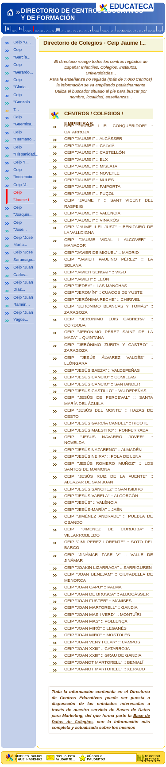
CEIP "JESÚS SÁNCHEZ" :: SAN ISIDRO (103, 489)
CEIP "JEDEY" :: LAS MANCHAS (95, 285)
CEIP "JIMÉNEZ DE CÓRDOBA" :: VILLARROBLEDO (108, 531)
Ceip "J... (21, 185)
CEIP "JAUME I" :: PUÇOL (89, 193)
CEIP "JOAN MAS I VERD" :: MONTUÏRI (102, 614)
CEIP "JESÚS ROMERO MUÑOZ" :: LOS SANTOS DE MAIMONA (108, 466)
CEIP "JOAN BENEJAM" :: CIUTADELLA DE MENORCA (108, 577)
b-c (21, 31)
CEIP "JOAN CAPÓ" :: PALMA (93, 586)
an (14, 31)
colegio (124, 31)
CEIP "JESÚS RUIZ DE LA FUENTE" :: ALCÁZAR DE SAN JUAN (108, 479)
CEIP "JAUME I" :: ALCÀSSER (93, 138)
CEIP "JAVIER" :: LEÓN (86, 278)
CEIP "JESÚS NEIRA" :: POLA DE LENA (102, 456)
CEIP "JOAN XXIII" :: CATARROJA (97, 648)
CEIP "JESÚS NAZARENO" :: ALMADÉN (103, 449)
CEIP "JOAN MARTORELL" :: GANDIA (101, 607)
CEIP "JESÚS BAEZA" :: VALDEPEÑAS (102, 370)
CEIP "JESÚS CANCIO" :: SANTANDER (102, 384)
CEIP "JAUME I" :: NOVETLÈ (92, 173)
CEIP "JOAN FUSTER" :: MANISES (97, 600)
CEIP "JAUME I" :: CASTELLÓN (94, 152)
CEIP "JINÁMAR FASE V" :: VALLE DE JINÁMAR (108, 557)
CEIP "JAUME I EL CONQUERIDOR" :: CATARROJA (108, 128)
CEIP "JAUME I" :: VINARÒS (91, 220)
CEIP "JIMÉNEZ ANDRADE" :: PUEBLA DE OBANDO (108, 519)
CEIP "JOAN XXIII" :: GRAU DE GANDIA (103, 655)
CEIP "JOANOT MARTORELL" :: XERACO (104, 668)
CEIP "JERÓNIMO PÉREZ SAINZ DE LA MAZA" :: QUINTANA (108, 334)
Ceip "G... (22, 42)
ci (113, 31)
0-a (9, 31)
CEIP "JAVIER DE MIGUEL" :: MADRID (101, 252)
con (151, 31)
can (28, 31)
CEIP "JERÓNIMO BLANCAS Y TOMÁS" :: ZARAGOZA (108, 309)
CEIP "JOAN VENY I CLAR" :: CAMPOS (102, 641)
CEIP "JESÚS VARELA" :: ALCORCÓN (101, 495)
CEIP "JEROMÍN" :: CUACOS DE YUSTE (103, 292)
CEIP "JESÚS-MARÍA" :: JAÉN (93, 509)
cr (160, 31)
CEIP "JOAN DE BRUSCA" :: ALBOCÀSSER (106, 594)
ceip (39, 31)
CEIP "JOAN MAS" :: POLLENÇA (95, 621)
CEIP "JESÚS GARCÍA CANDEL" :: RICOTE (106, 422)
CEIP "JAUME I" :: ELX (86, 159)
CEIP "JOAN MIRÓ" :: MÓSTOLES (97, 634)
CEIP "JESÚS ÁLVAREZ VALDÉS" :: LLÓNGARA (108, 360)
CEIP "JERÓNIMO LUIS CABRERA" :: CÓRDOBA (108, 321)
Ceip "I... (21, 162)
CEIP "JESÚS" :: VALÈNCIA (90, 502)
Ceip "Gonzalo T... (21, 102)
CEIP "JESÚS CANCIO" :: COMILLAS (100, 376)
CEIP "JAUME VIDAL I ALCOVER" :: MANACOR (108, 242)
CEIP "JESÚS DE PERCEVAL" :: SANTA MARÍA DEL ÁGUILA (108, 400)
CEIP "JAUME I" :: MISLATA (90, 166)
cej (96, 31)
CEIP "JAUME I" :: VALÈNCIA (92, 212)
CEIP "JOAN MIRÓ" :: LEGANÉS (95, 628)
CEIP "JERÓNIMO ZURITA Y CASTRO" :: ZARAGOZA (108, 347)
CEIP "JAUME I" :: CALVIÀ (89, 145)
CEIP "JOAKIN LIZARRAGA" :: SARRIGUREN (108, 567)
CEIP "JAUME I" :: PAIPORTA (92, 186)
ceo (105, 31)
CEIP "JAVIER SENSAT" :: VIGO (95, 271)
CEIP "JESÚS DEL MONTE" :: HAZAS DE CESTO (108, 413)
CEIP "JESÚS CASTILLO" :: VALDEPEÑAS (105, 390)
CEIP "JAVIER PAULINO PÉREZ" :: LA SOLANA (108, 262)
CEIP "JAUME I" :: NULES (89, 179)
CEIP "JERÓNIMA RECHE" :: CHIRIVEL (102, 299)
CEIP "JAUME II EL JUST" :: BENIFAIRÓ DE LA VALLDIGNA (108, 229)
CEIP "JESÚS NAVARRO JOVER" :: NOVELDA (108, 439)
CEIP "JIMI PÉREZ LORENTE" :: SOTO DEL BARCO (108, 544)
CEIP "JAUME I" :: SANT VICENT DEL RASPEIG (108, 203)
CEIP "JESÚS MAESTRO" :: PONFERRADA (106, 430)
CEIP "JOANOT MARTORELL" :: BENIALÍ (103, 662)
